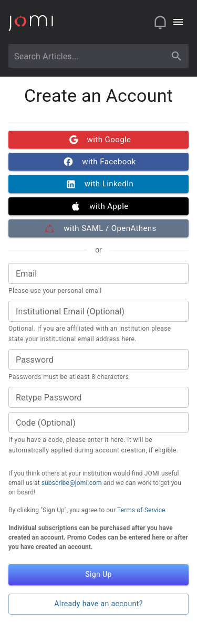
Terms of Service (141, 510)
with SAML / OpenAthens (98, 228)
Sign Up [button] (98, 574)
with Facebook (98, 162)
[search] (176, 56)
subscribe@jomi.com (72, 483)
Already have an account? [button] (98, 604)
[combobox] (89, 56)
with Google (98, 140)
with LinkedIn (98, 184)
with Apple (98, 206)
